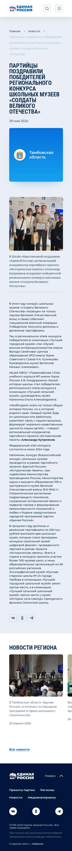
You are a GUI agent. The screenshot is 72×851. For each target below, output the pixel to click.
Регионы (47, 790)
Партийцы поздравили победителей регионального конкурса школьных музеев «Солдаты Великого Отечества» (35, 45)
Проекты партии (22, 790)
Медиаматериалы (42, 797)
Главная (15, 31)
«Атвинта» (37, 843)
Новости (34, 31)
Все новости (19, 749)
